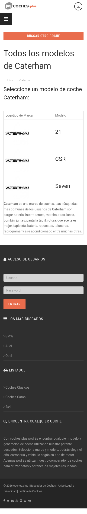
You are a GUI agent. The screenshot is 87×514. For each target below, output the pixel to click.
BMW (8, 336)
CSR (60, 159)
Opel (7, 356)
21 (58, 132)
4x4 (7, 407)
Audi (7, 346)
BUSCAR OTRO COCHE (43, 36)
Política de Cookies (30, 491)
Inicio (10, 80)
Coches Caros (14, 397)
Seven (62, 186)
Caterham (25, 80)
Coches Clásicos (16, 387)
